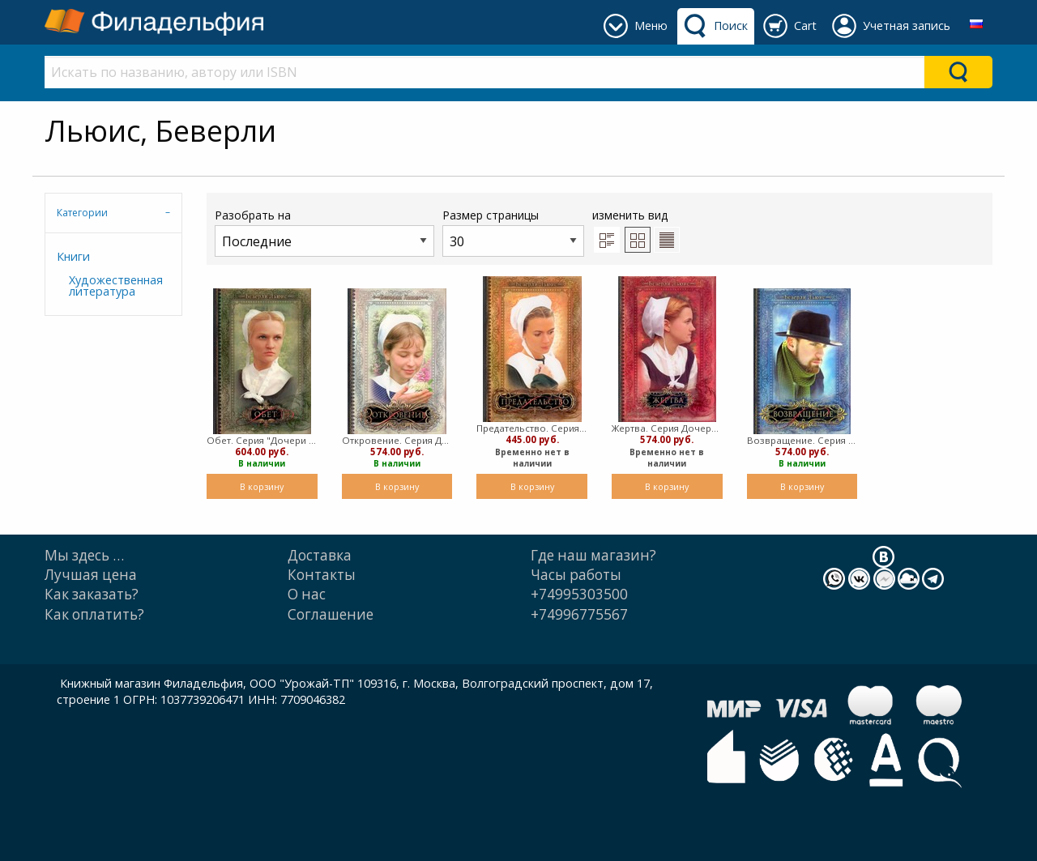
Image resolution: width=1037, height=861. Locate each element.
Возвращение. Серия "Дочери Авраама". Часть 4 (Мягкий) (802, 440)
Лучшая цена (91, 574)
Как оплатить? (94, 614)
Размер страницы (513, 232)
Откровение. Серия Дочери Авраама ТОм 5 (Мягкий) (397, 440)
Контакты (322, 574)
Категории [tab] (82, 213)
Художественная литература (116, 285)
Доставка (320, 555)
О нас (307, 594)
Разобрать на (324, 232)
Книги (73, 256)
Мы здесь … (84, 555)
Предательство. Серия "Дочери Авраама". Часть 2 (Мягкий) (531, 428)
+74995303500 (579, 594)
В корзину (262, 486)
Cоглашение (330, 614)
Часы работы (576, 574)
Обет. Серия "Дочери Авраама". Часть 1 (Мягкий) (262, 440)
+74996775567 (579, 614)
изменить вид (636, 230)
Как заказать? (92, 594)
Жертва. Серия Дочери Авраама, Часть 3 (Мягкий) (667, 428)
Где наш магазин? (593, 555)
